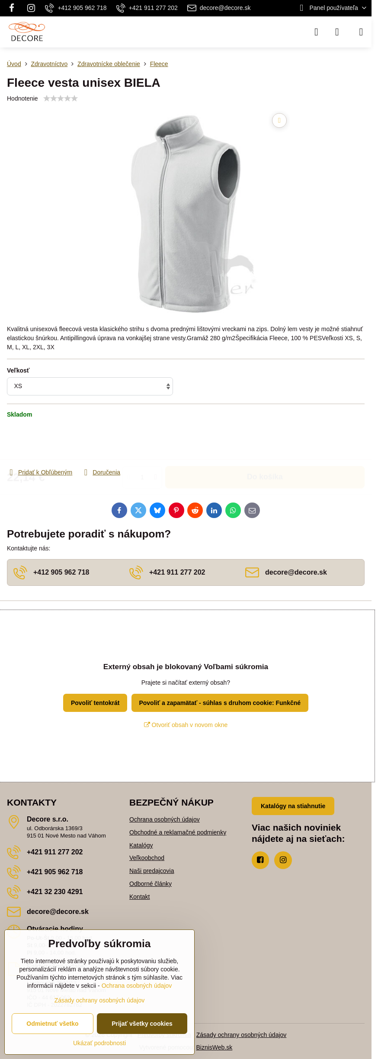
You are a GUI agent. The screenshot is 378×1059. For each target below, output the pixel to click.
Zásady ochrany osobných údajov (241, 1034)
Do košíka (265, 443)
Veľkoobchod (146, 857)
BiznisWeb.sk (214, 1047)
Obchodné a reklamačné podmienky (177, 832)
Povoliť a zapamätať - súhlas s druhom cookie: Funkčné (220, 702)
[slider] (60, 98)
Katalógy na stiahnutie (293, 806)
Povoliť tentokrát (95, 702)
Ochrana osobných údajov (164, 819)
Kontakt (139, 896)
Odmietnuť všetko (52, 1023)
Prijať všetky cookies (142, 1023)
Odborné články (150, 883)
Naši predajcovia (151, 870)
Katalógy (141, 845)
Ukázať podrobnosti (99, 1043)
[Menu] (361, 32)
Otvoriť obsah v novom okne (186, 724)
